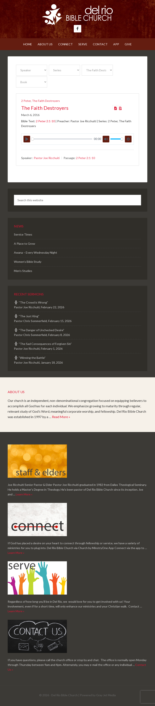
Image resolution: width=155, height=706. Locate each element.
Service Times (23, 234)
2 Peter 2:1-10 (45, 121)
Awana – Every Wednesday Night (35, 252)
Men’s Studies (23, 271)
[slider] (61, 139)
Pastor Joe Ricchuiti (47, 158)
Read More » (61, 417)
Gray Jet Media (106, 695)
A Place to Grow (24, 243)
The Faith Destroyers (46, 100)
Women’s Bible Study (27, 261)
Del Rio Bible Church (77, 14)
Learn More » (24, 494)
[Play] (26, 139)
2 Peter (26, 100)
